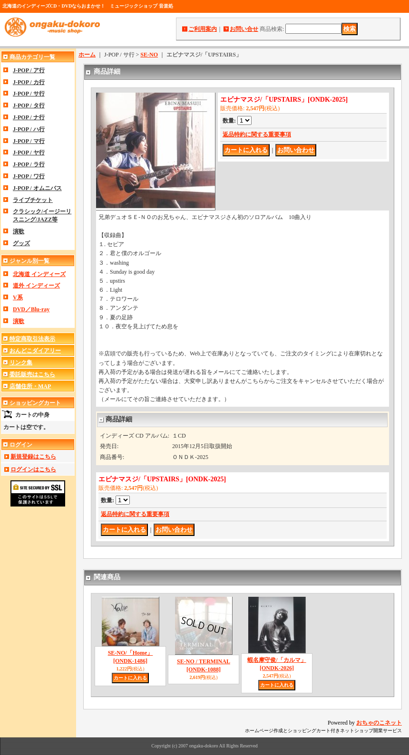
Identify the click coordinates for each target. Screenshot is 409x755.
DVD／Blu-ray (31, 309)
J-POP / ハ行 (29, 129)
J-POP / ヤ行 (29, 152)
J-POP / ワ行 (29, 176)
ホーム (87, 54)
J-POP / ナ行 (29, 117)
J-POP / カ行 (29, 82)
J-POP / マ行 (29, 141)
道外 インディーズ (36, 285)
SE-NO (149, 54)
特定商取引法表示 (32, 338)
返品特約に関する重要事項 (257, 134)
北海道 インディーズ (39, 274)
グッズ (21, 243)
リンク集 (21, 362)
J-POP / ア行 (29, 70)
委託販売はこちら (32, 374)
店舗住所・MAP (30, 386)
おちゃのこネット (379, 722)
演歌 (18, 231)
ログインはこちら (33, 469)
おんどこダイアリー (35, 350)
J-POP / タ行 (29, 105)
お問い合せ (244, 29)
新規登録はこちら (33, 456)
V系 (18, 297)
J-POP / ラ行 (29, 164)
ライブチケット (33, 200)
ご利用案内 (202, 29)
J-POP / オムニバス (37, 188)
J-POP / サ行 (29, 93)
